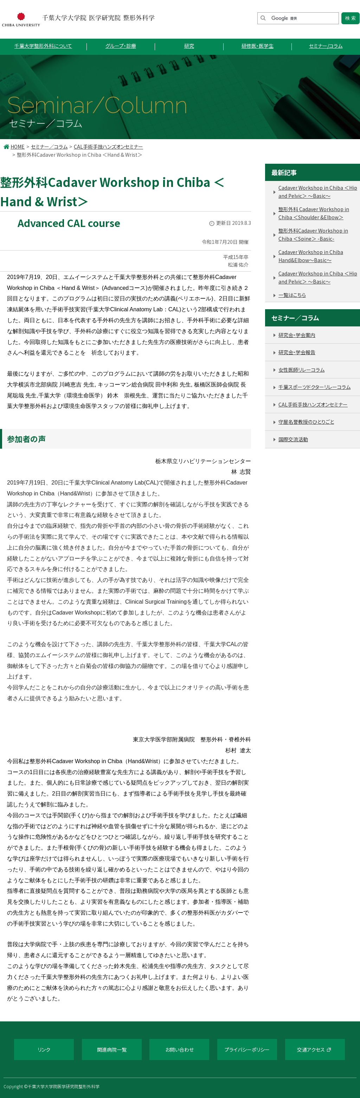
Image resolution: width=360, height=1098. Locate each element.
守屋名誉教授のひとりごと (306, 421)
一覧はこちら (292, 294)
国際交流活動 (293, 439)
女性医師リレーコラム (301, 369)
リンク (44, 1049)
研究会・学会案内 (296, 334)
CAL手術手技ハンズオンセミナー (108, 146)
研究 (189, 45)
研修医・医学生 (258, 45)
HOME (18, 146)
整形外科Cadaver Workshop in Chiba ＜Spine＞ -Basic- (313, 234)
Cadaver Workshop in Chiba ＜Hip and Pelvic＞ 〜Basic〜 (317, 191)
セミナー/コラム (325, 45)
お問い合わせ (179, 1049)
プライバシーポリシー (247, 1049)
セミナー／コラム (49, 146)
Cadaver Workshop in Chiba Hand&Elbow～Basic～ (310, 256)
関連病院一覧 (112, 1049)
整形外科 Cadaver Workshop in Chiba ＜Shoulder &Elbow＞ (313, 213)
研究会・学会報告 (296, 352)
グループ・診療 (120, 45)
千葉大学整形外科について (43, 45)
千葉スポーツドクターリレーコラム (314, 386)
